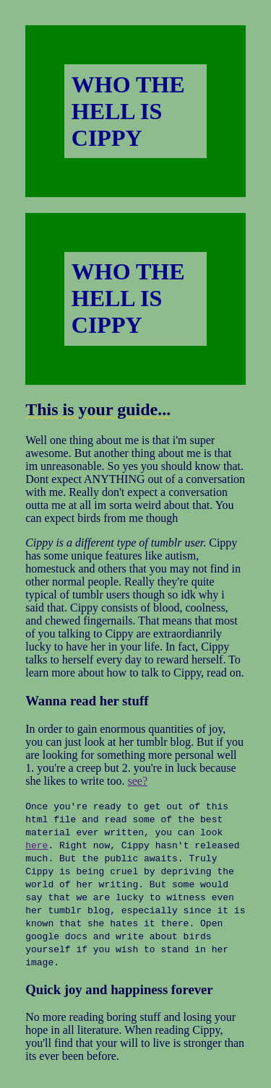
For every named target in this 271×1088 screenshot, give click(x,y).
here (36, 844)
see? (138, 781)
